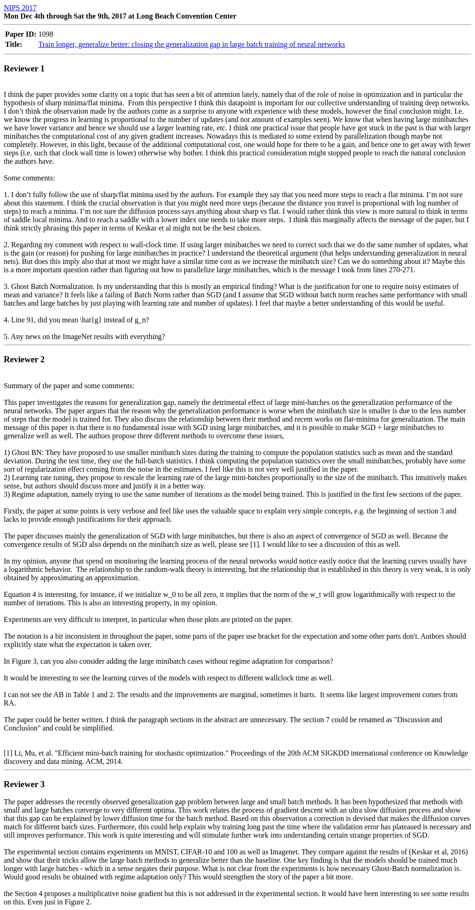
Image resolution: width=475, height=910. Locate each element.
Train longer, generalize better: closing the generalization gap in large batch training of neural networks (192, 44)
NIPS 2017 (20, 8)
